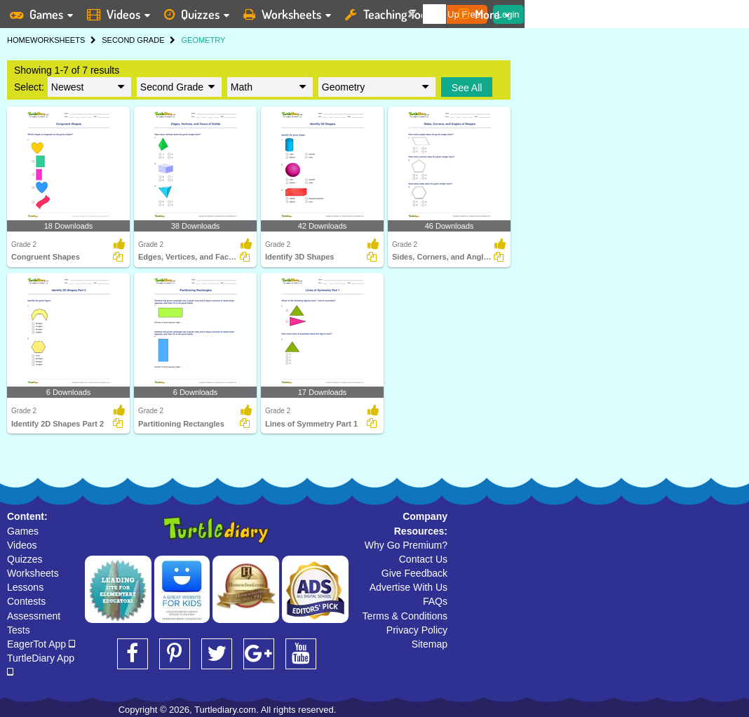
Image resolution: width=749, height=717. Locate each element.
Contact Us (423, 559)
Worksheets (33, 573)
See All (467, 87)
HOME (18, 40)
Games (23, 531)
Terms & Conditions (405, 616)
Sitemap (429, 644)
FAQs (435, 601)
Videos (22, 545)
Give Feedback (414, 573)
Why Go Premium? (406, 545)
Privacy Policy (416, 630)
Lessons (25, 587)
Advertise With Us (408, 587)
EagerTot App (41, 644)
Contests (26, 601)
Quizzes (25, 559)
